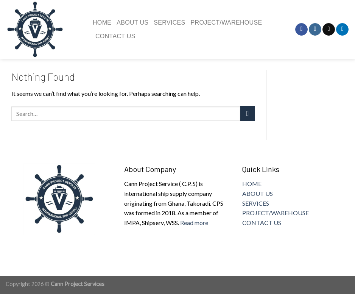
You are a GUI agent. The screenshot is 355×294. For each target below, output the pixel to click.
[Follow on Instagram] (315, 29)
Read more (194, 222)
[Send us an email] (328, 29)
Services (169, 22)
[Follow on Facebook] (301, 29)
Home (102, 22)
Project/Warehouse (226, 22)
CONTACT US (261, 222)
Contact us (115, 36)
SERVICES (255, 203)
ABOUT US (257, 193)
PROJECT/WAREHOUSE (275, 212)
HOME (252, 183)
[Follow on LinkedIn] (342, 29)
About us (132, 22)
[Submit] (247, 113)
